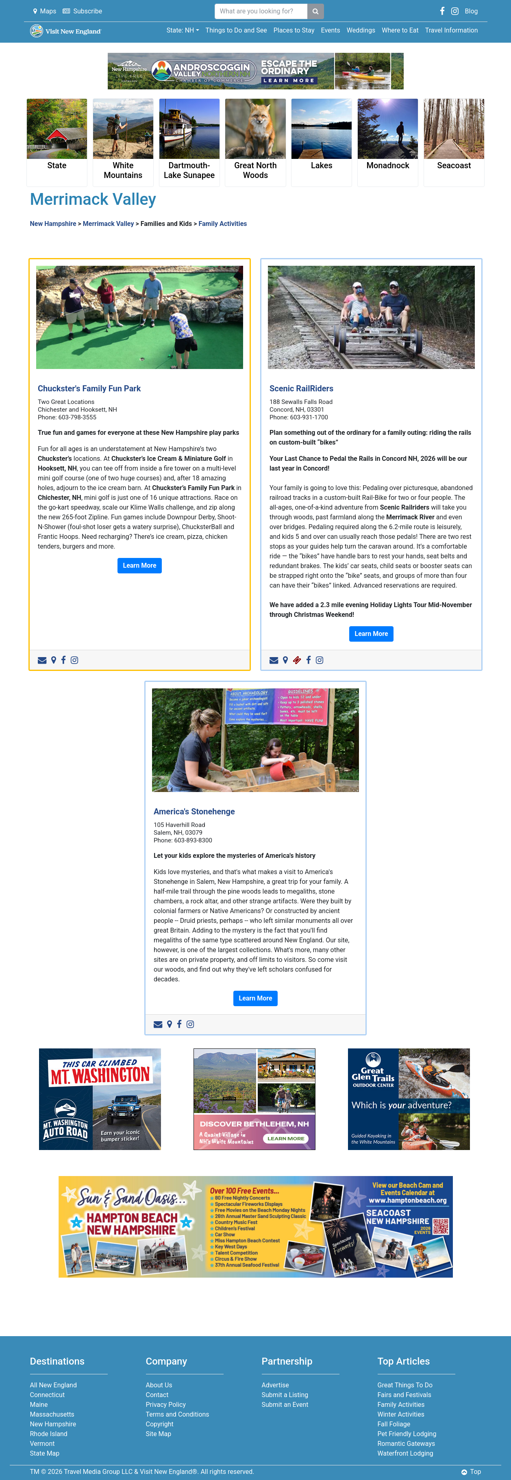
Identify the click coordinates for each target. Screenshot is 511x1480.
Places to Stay (294, 30)
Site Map (159, 1434)
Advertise (275, 1385)
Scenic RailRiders (301, 388)
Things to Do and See (236, 30)
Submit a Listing (285, 1395)
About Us (159, 1385)
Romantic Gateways (406, 1443)
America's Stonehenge (194, 811)
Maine (39, 1404)
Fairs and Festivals (404, 1395)
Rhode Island (48, 1434)
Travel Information (451, 30)
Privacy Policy (166, 1404)
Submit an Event (285, 1404)
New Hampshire (53, 224)
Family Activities (223, 224)
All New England (53, 1385)
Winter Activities (401, 1414)
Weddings (361, 30)
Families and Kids (166, 224)
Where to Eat (400, 30)
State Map (45, 1453)
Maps (45, 11)
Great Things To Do (405, 1385)
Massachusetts (52, 1414)
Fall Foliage (394, 1424)
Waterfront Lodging (405, 1453)
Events (330, 30)
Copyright (160, 1424)
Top (471, 1472)
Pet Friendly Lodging (407, 1434)
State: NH (180, 30)
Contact (157, 1395)
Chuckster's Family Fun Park (89, 388)
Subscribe (82, 11)
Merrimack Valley (108, 224)
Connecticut (47, 1395)
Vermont (42, 1443)
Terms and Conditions (177, 1414)
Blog (471, 11)
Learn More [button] (139, 565)
